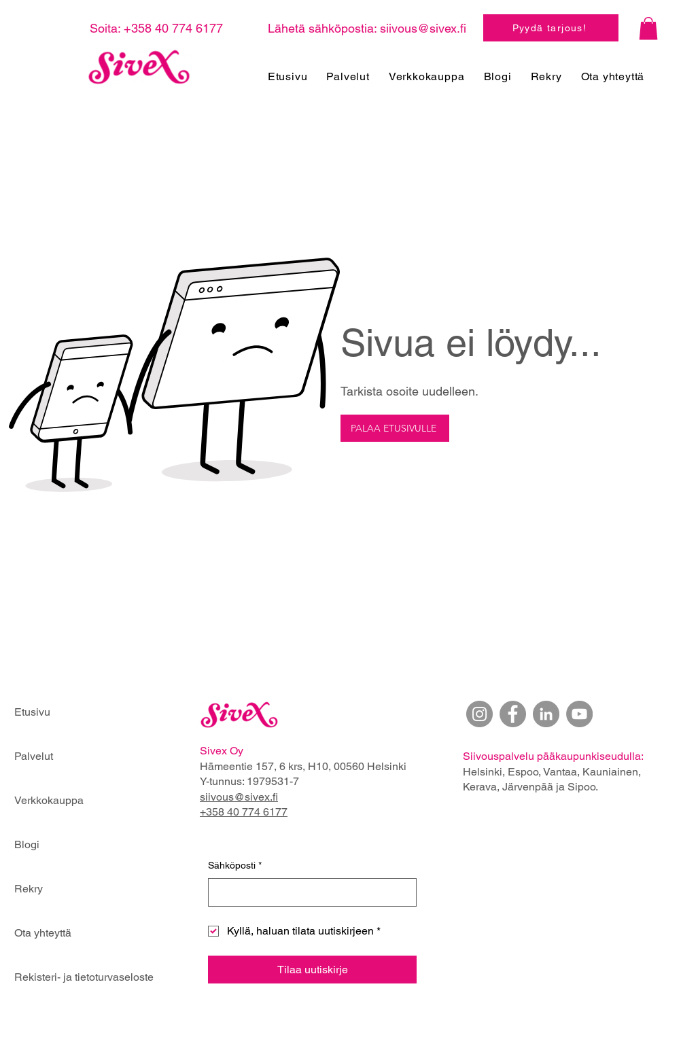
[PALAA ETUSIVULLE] (394, 428)
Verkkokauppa (49, 800)
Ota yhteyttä (42, 932)
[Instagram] (479, 714)
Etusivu (32, 711)
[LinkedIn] (546, 714)
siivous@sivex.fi (423, 28)
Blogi (26, 844)
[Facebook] (513, 714)
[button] (648, 28)
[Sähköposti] (308, 892)
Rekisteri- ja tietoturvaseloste (62, 977)
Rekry (28, 888)
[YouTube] (579, 714)
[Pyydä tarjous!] (550, 27)
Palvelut (33, 756)
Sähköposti (235, 866)
